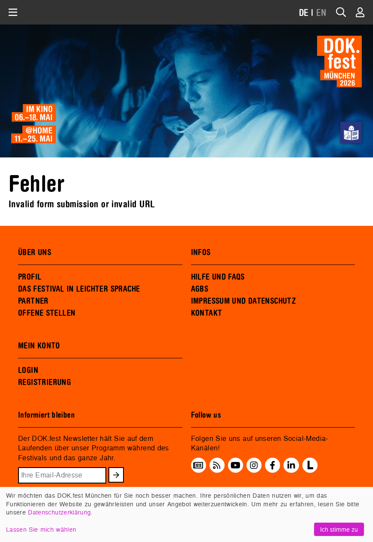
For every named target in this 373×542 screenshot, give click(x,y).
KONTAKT (206, 313)
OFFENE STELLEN (46, 313)
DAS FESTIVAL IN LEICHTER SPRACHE (79, 289)
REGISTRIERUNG (44, 382)
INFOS (201, 252)
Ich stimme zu (339, 529)
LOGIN (28, 370)
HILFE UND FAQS (218, 277)
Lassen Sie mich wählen (41, 529)
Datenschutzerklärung (59, 512)
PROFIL (29, 277)
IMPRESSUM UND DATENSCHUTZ (243, 301)
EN (321, 13)
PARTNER (33, 301)
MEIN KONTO (39, 346)
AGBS (200, 289)
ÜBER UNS (34, 252)
